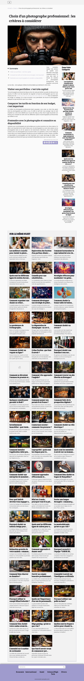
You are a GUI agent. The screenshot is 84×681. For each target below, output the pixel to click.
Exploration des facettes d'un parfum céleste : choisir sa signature (68, 111)
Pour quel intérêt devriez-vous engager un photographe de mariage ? (19, 502)
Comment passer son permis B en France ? (40, 401)
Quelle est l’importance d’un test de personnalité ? (42, 601)
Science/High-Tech (53, 673)
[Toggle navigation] (9, 2)
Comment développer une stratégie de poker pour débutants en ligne (41, 302)
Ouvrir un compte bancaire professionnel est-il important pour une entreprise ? (41, 577)
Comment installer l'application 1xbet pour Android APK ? (19, 451)
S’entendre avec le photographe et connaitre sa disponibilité (26, 78)
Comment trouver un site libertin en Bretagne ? (64, 376)
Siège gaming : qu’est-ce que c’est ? (41, 625)
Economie (20, 672)
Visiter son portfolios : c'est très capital (20, 72)
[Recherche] (41, 667)
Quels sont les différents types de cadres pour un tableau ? (41, 526)
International (31, 672)
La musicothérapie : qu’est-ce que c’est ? (62, 525)
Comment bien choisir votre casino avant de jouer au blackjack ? (18, 626)
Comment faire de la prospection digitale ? (63, 401)
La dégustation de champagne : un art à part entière (40, 327)
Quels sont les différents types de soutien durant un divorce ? (68, 161)
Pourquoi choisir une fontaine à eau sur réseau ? (62, 352)
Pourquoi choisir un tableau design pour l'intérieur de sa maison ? (19, 526)
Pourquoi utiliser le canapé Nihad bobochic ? (19, 600)
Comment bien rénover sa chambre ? (18, 575)
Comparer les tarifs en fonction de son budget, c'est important (27, 75)
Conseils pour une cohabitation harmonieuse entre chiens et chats (68, 185)
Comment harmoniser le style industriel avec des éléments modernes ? (68, 136)
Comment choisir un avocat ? (62, 326)
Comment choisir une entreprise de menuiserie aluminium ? (19, 476)
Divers (15, 8)
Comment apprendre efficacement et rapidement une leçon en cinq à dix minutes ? (42, 478)
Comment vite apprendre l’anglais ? (42, 376)
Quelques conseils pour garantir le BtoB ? (18, 401)
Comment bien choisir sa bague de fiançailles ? (64, 475)
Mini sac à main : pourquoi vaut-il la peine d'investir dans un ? (42, 501)
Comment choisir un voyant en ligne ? (17, 351)
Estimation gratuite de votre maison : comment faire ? (19, 551)
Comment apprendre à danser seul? (41, 550)
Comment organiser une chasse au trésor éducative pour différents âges (19, 303)
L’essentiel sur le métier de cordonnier (19, 649)
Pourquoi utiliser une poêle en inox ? (63, 600)
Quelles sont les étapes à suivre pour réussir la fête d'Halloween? (64, 626)
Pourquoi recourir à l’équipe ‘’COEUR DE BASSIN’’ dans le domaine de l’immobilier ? (64, 552)
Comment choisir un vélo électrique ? (64, 426)
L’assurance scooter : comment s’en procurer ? (42, 426)
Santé (42, 672)
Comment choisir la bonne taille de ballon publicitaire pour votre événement (63, 303)
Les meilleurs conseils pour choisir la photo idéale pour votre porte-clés (68, 85)
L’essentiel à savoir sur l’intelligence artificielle (64, 575)
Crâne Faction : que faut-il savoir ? (42, 351)
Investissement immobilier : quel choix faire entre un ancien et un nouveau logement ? (19, 428)
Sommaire (13, 69)
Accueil (10, 8)
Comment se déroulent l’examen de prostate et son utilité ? (18, 377)
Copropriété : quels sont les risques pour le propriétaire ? (41, 451)
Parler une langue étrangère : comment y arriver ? (63, 501)
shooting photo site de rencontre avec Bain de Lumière (32, 95)
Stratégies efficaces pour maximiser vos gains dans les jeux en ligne (68, 211)
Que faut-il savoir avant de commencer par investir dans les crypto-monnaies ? (42, 652)
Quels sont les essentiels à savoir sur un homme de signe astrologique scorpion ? (63, 453)
